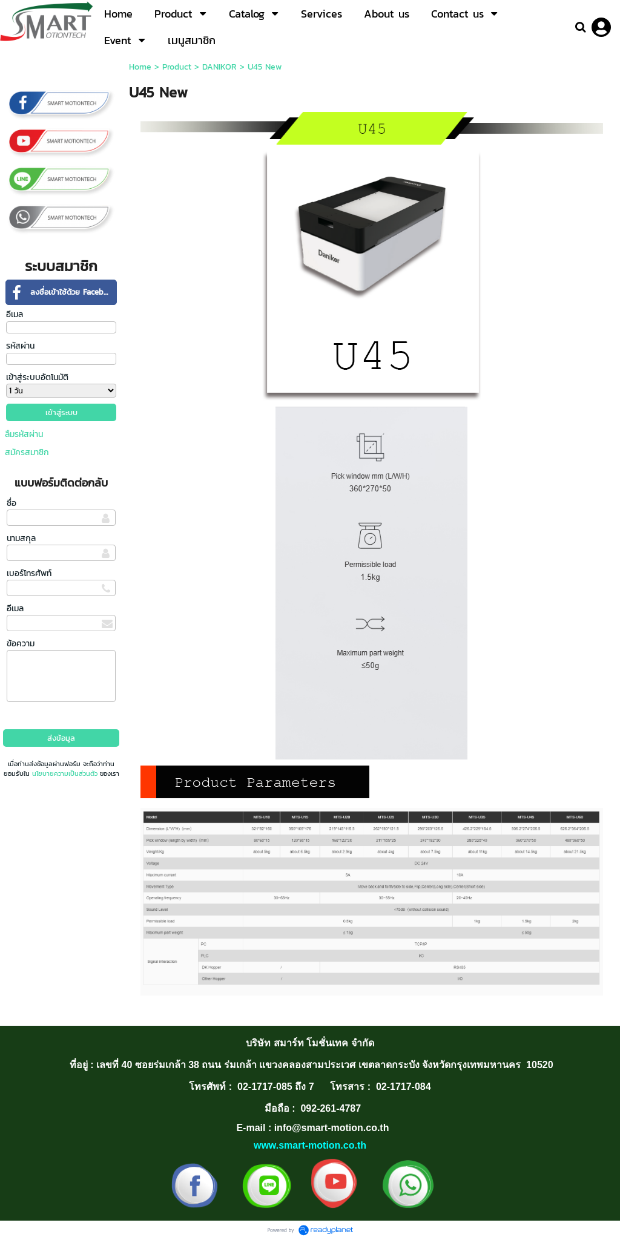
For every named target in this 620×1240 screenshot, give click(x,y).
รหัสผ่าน (20, 346)
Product (176, 67)
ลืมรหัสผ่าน (24, 434)
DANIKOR (219, 67)
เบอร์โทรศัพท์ (29, 573)
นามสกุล (21, 538)
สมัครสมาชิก (27, 452)
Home (140, 67)
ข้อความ (21, 643)
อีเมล (14, 314)
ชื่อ (11, 503)
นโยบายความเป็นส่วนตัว (64, 773)
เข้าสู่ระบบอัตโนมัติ (37, 377)
